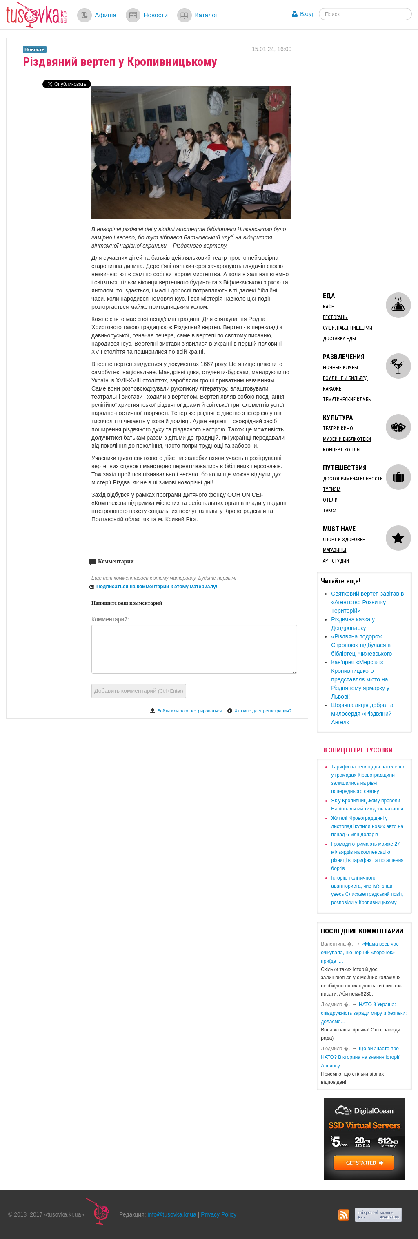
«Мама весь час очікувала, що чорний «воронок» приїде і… (359, 952)
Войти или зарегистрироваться (189, 710)
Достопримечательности (353, 479)
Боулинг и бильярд (345, 378)
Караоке (332, 389)
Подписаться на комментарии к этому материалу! (157, 586)
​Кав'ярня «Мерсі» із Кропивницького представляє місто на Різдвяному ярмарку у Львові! (360, 679)
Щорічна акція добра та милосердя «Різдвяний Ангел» (362, 714)
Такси (329, 510)
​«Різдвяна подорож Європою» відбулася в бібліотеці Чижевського (361, 645)
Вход (306, 14)
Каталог (206, 14)
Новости (155, 14)
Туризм (331, 489)
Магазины (334, 550)
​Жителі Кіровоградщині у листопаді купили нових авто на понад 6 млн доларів (367, 826)
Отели (330, 500)
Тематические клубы (347, 399)
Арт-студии (336, 561)
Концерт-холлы (341, 450)
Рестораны (335, 317)
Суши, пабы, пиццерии (347, 328)
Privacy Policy (218, 1214)
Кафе (328, 307)
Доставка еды (339, 339)
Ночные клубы (340, 368)
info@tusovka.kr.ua (172, 1214)
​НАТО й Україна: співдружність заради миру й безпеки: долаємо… (364, 1013)
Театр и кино (338, 428)
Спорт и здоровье (344, 539)
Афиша (105, 14)
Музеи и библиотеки (347, 439)
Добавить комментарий (138, 691)
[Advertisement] (367, 160)
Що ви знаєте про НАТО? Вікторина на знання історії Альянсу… (360, 1057)
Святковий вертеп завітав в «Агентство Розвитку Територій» (367, 602)
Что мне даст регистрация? (262, 710)
